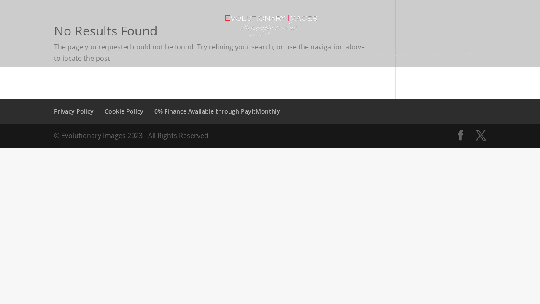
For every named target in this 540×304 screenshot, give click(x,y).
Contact (337, 56)
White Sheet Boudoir (277, 56)
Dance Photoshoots (127, 56)
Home (72, 56)
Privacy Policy (74, 111)
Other (437, 56)
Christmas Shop (389, 56)
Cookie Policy (124, 111)
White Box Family (200, 56)
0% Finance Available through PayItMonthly (217, 111)
